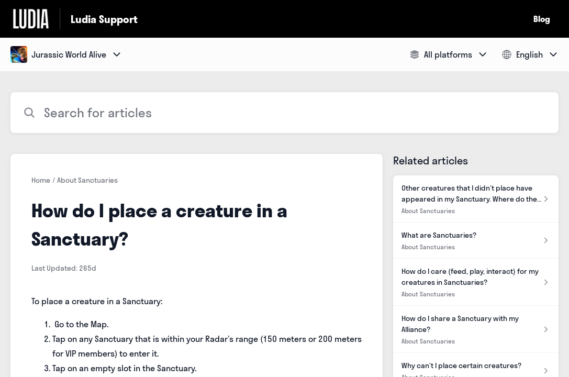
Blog (541, 19)
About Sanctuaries (87, 180)
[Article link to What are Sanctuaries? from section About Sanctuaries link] (476, 241)
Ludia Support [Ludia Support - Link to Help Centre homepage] (104, 19)
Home (40, 180)
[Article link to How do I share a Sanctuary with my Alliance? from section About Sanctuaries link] (476, 329)
